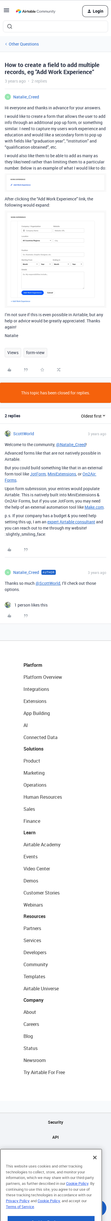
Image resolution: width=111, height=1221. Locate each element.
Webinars (33, 905)
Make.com (94, 507)
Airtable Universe (41, 988)
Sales (29, 809)
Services (32, 940)
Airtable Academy (41, 844)
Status (30, 1048)
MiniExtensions (62, 474)
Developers (34, 952)
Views (12, 352)
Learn (29, 832)
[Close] (94, 1171)
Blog (28, 1036)
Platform (32, 665)
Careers (31, 1024)
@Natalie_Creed (71, 444)
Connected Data (40, 737)
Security (55, 1122)
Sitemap (55, 1152)
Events (30, 856)
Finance (31, 821)
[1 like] (26, 605)
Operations (34, 785)
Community (35, 964)
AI (25, 725)
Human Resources (42, 797)
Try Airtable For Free (44, 1072)
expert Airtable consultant (71, 522)
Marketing (34, 773)
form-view (35, 352)
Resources (34, 916)
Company (33, 1000)
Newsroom (34, 1060)
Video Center (36, 868)
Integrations (36, 689)
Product (31, 761)
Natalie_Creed (26, 97)
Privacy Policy (18, 1214)
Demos (30, 880)
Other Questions (24, 44)
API (55, 1137)
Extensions (34, 701)
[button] (6, 12)
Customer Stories (41, 893)
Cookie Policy (77, 1197)
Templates (34, 976)
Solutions (33, 749)
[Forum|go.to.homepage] (35, 11)
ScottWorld (23, 433)
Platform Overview (42, 677)
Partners (32, 928)
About (29, 1012)
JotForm (38, 474)
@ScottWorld (48, 583)
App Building (36, 713)
